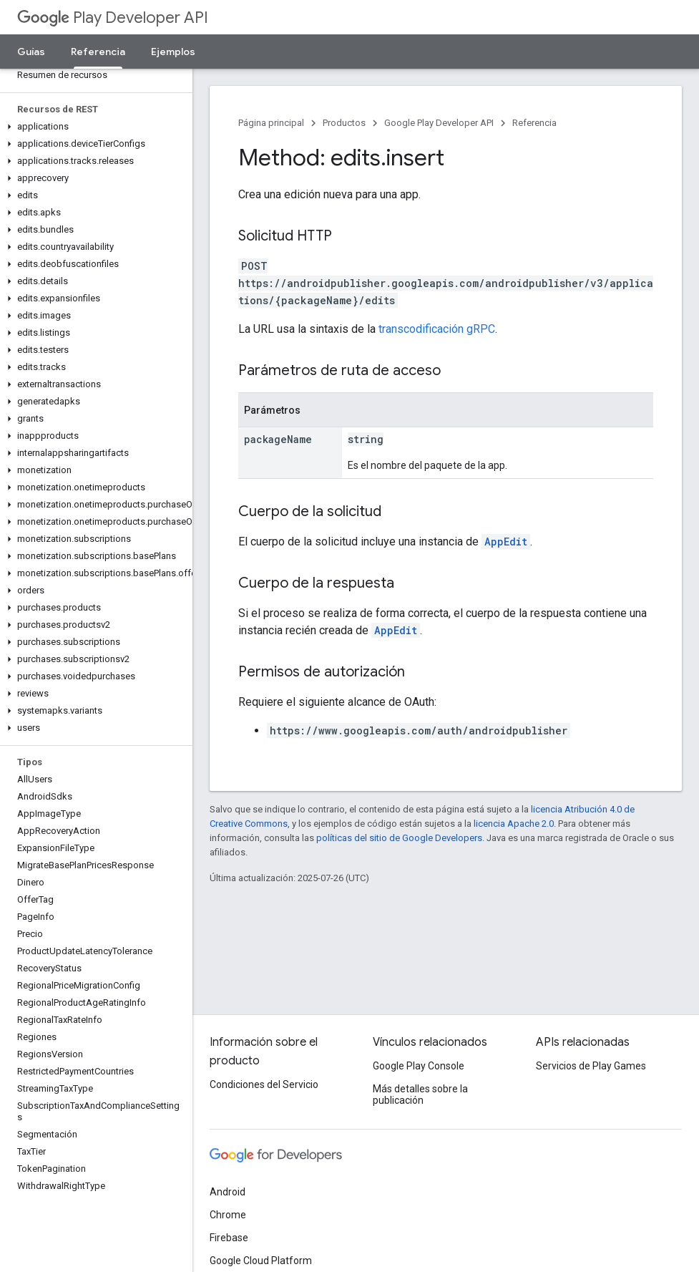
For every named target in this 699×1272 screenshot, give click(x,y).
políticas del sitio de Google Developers (399, 837)
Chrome (228, 1214)
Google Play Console (418, 1066)
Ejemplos (173, 51)
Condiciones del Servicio (264, 1084)
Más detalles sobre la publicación (420, 1094)
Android (227, 1192)
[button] (93, 126)
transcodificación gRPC (436, 329)
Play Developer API (112, 17)
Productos (344, 122)
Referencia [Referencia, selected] (98, 51)
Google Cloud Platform (261, 1260)
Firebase (229, 1237)
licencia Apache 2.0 (514, 823)
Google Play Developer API (439, 122)
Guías (31, 51)
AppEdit (505, 541)
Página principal (271, 122)
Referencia (534, 122)
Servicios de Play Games (591, 1066)
